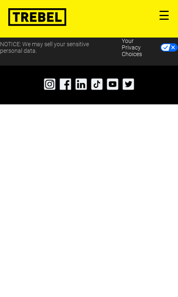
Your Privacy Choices (132, 47)
